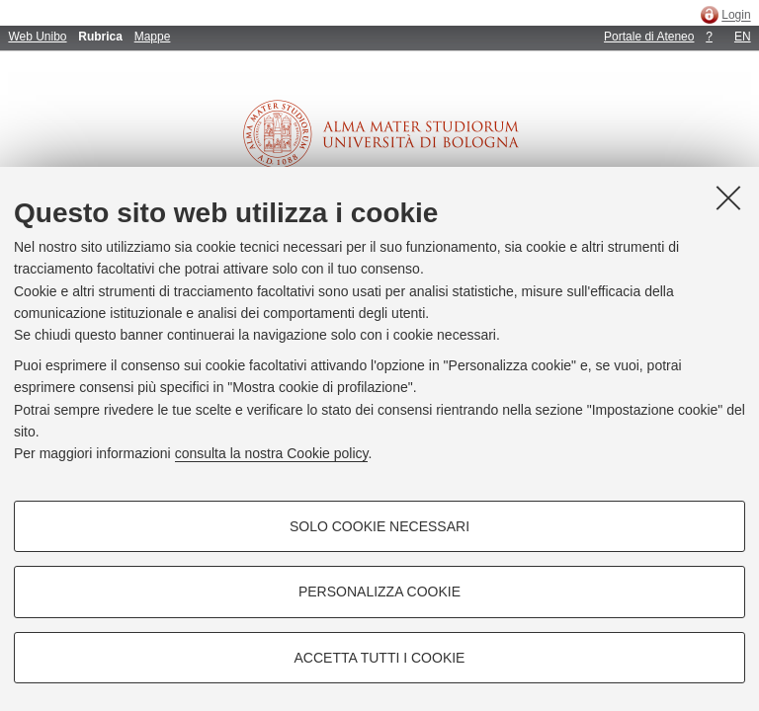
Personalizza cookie (379, 591)
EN (742, 36)
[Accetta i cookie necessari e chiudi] (728, 197)
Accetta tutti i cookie (380, 658)
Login (735, 16)
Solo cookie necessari (379, 526)
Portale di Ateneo (649, 36)
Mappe (152, 36)
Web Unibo (37, 36)
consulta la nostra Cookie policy (272, 453)
